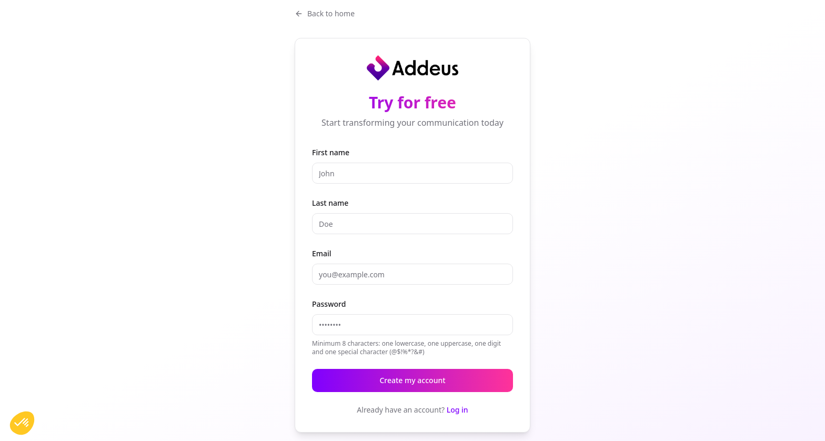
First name (330, 152)
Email (321, 253)
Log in (457, 410)
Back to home (325, 13)
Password (329, 304)
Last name (330, 203)
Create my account (412, 380)
